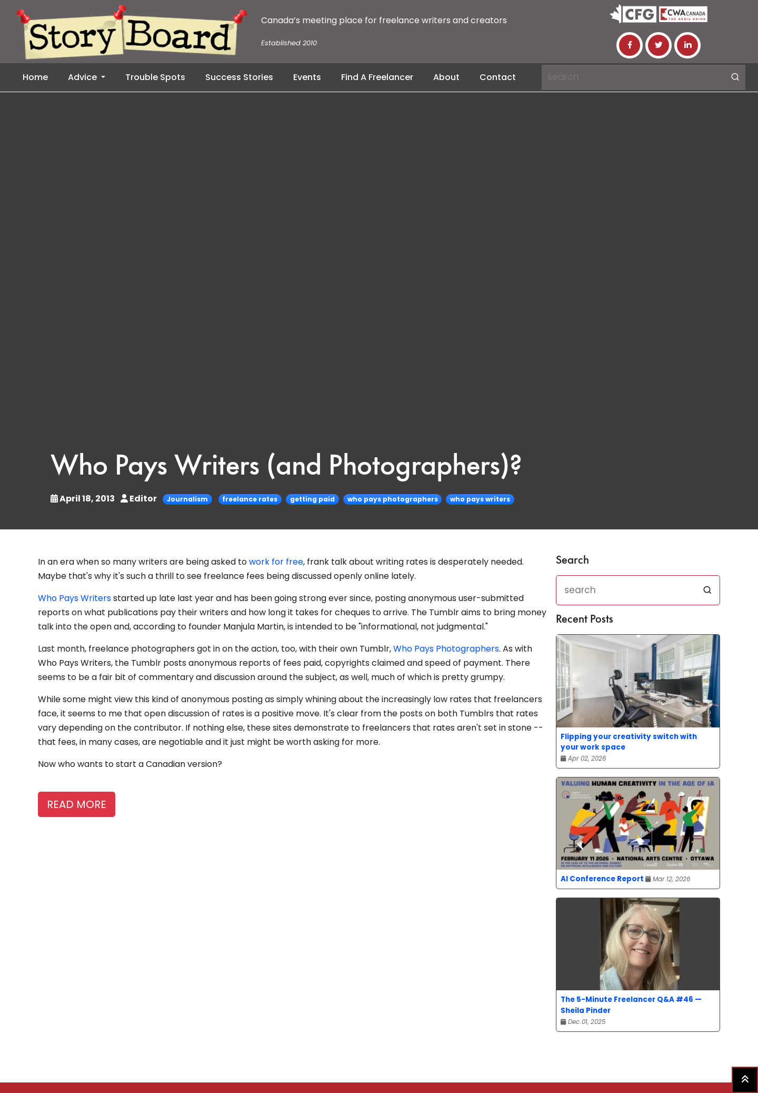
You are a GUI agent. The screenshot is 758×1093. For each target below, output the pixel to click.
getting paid (312, 499)
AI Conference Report (602, 879)
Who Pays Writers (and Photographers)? (286, 467)
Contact (498, 77)
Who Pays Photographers (446, 649)
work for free (276, 562)
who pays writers (480, 499)
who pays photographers (392, 499)
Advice (83, 77)
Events (307, 77)
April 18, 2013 (83, 499)
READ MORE (76, 804)
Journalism (187, 499)
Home (35, 77)
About (446, 77)
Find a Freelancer (377, 77)
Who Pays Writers (74, 598)
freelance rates (249, 499)
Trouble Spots (155, 77)
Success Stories (239, 77)
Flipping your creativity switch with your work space (629, 742)
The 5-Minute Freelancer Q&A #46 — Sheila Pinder (631, 1004)
